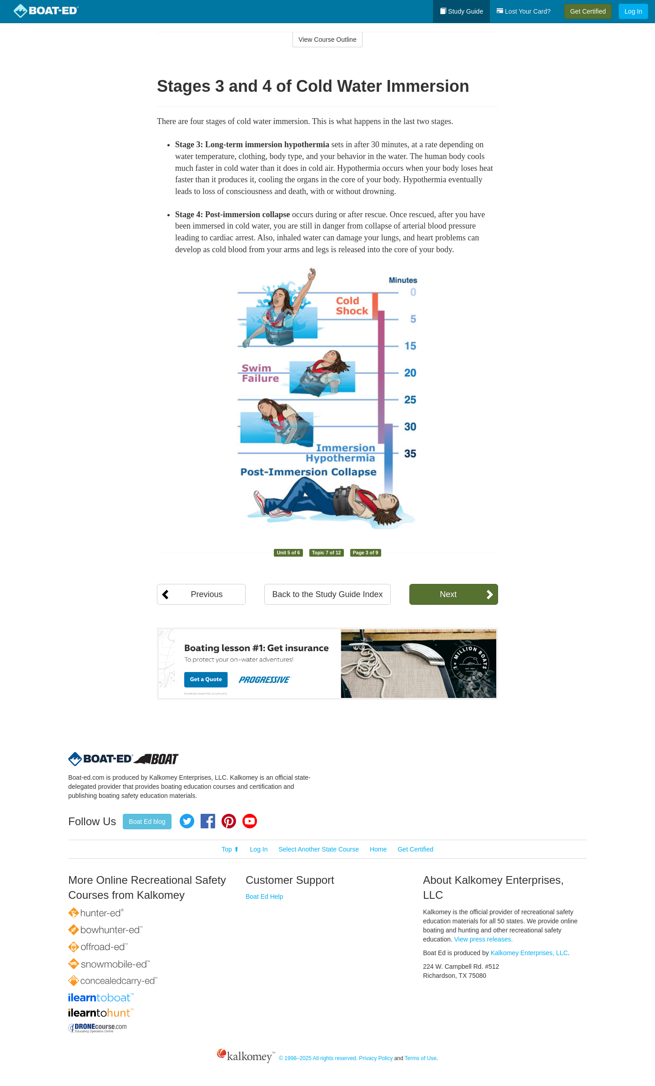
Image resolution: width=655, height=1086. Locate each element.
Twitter (187, 821)
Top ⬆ (230, 849)
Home (378, 849)
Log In (633, 11)
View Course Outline (327, 39)
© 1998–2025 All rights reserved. (318, 1058)
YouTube (249, 821)
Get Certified (588, 11)
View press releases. (483, 939)
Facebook (208, 821)
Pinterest (229, 821)
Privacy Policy (376, 1058)
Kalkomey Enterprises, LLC (529, 952)
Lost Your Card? (523, 11)
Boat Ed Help (264, 896)
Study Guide (461, 11)
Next (448, 594)
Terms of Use (421, 1058)
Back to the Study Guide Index (327, 594)
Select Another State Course (318, 849)
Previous (206, 594)
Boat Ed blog (147, 821)
